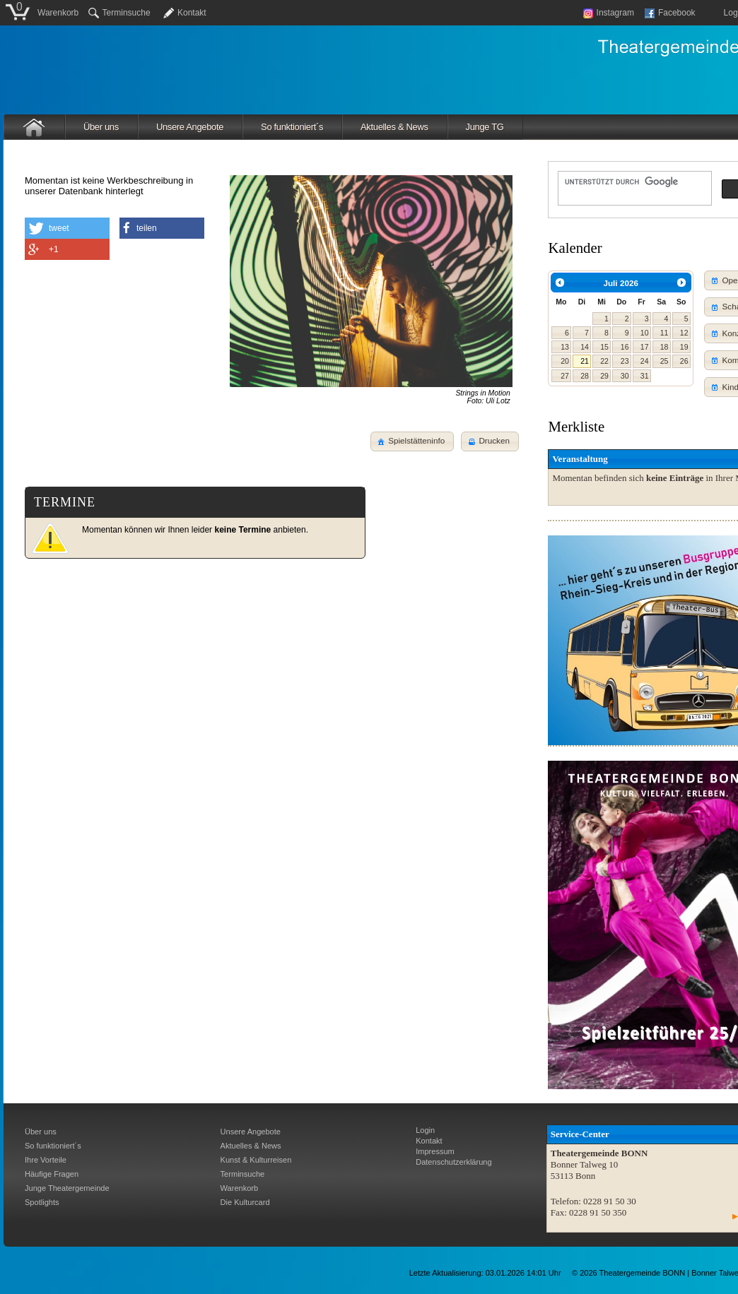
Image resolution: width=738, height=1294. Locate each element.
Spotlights (42, 1202)
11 (664, 332)
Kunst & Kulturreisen (256, 1160)
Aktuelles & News (394, 126)
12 (684, 332)
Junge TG (485, 126)
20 (565, 361)
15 (604, 347)
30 (625, 376)
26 (684, 361)
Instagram (608, 13)
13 (565, 347)
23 (625, 361)
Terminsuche (119, 13)
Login (425, 1130)
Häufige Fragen (51, 1174)
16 (625, 347)
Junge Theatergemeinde (67, 1188)
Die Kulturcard (245, 1202)
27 (565, 376)
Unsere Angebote (189, 126)
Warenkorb (57, 13)
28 (584, 376)
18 (664, 347)
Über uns (101, 126)
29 (604, 376)
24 (644, 361)
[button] (490, 441)
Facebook (670, 13)
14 (584, 347)
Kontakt (191, 13)
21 (584, 361)
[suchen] (633, 181)
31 (644, 376)
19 (684, 347)
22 (604, 361)
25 (664, 361)
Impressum (435, 1151)
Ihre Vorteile (45, 1160)
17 (644, 347)
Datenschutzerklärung (453, 1162)
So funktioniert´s (292, 126)
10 (644, 332)
